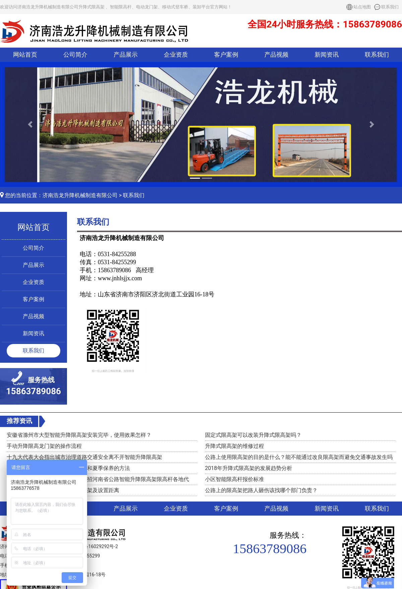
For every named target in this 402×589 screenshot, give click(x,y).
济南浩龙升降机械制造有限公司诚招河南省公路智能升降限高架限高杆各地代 (98, 479)
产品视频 (276, 54)
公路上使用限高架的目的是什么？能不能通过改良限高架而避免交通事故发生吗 (299, 457)
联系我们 (390, 6)
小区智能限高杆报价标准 (234, 479)
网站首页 (25, 54)
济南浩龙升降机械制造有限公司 (80, 195)
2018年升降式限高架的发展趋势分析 (248, 468)
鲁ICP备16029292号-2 (95, 546)
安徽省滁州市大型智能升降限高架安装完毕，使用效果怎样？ (79, 435)
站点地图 (362, 6)
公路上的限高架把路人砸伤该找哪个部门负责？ (261, 490)
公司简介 (75, 54)
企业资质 (176, 54)
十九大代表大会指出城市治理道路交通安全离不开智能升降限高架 (84, 457)
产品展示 (126, 54)
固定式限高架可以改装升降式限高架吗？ (253, 435)
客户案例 (226, 54)
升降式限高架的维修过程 (234, 446)
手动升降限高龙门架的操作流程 (44, 446)
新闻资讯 (327, 54)
